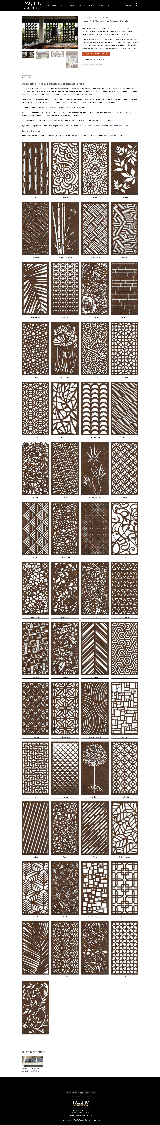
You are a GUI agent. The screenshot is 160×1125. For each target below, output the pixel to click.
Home (84, 17)
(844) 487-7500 (84, 1113)
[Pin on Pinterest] (96, 64)
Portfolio (81, 5)
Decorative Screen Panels (100, 17)
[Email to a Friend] (92, 64)
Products (54, 5)
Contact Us (104, 5)
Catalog (94, 5)
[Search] (48, 5)
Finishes (72, 5)
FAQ (88, 5)
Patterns (63, 5)
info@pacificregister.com (83, 1115)
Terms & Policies (83, 1097)
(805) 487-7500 (84, 1110)
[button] (131, 5)
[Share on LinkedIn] (100, 64)
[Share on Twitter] (88, 64)
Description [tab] (27, 78)
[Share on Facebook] (84, 64)
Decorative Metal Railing (30, 1071)
